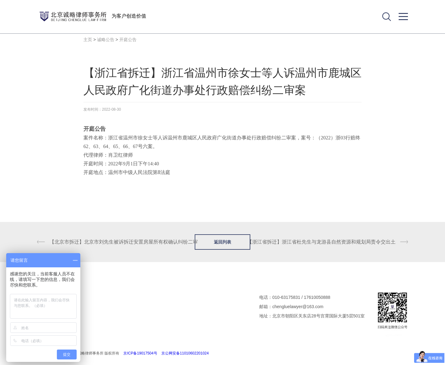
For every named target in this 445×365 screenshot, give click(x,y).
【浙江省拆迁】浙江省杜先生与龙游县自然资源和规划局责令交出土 (321, 241)
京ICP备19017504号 (140, 353)
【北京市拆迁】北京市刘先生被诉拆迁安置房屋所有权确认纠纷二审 (123, 241)
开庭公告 (128, 39)
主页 (87, 39)
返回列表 (222, 242)
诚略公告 (105, 39)
